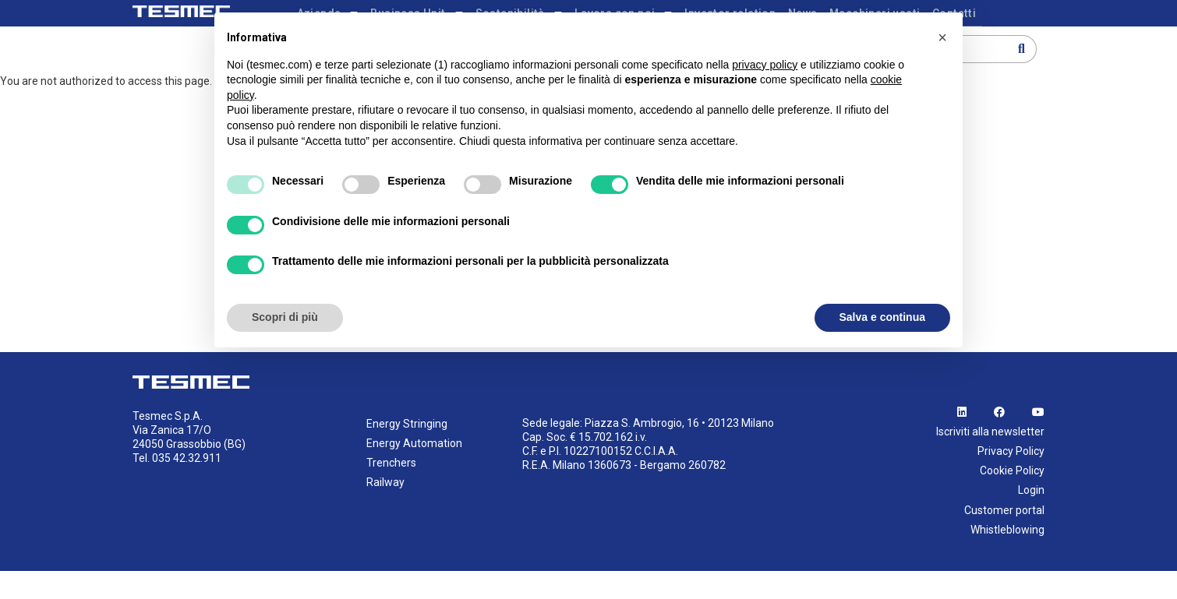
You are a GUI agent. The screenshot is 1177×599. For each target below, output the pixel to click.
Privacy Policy (1010, 479)
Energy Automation (414, 471)
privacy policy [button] (764, 64)
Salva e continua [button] (882, 317)
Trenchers (391, 490)
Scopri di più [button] (285, 317)
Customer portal (1004, 538)
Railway (385, 511)
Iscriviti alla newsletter (990, 459)
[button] (942, 37)
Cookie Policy (1012, 499)
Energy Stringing (406, 452)
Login (1031, 519)
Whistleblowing (1007, 557)
